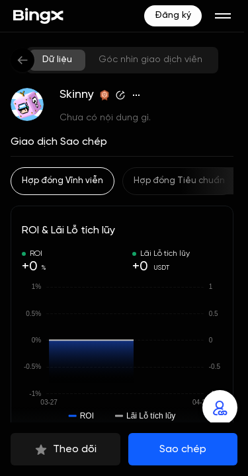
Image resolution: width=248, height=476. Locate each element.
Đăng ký (173, 15)
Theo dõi (65, 449)
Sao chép (182, 449)
